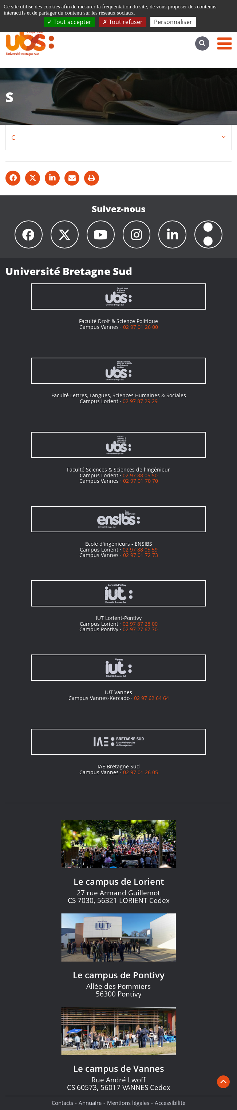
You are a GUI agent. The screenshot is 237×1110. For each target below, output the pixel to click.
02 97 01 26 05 (140, 772)
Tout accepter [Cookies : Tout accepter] (69, 22)
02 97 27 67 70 (140, 629)
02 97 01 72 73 (140, 555)
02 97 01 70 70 (140, 481)
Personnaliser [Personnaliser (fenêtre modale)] (173, 22)
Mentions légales (128, 1102)
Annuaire (90, 1102)
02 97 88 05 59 (140, 549)
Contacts (62, 1102)
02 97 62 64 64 (151, 698)
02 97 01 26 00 (140, 327)
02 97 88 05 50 (140, 475)
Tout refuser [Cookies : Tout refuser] (123, 22)
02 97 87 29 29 (140, 401)
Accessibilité (170, 1102)
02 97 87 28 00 (140, 623)
